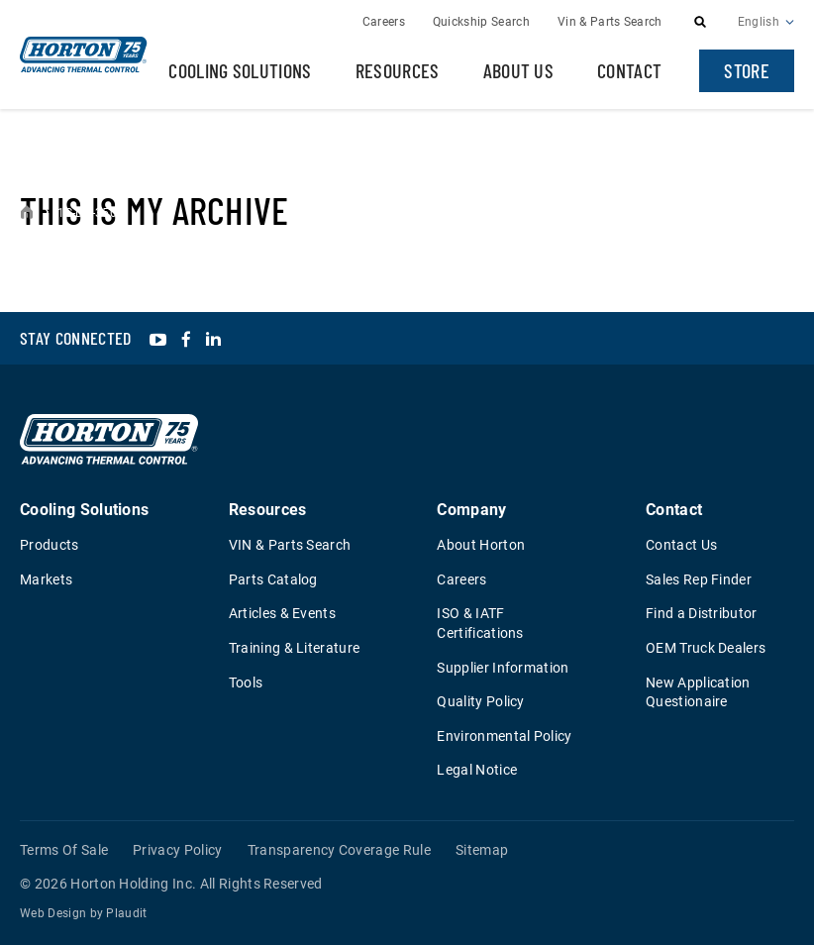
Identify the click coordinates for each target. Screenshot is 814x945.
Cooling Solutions (239, 70)
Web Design (53, 913)
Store (746, 70)
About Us (519, 70)
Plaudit (126, 913)
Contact (629, 70)
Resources (398, 70)
